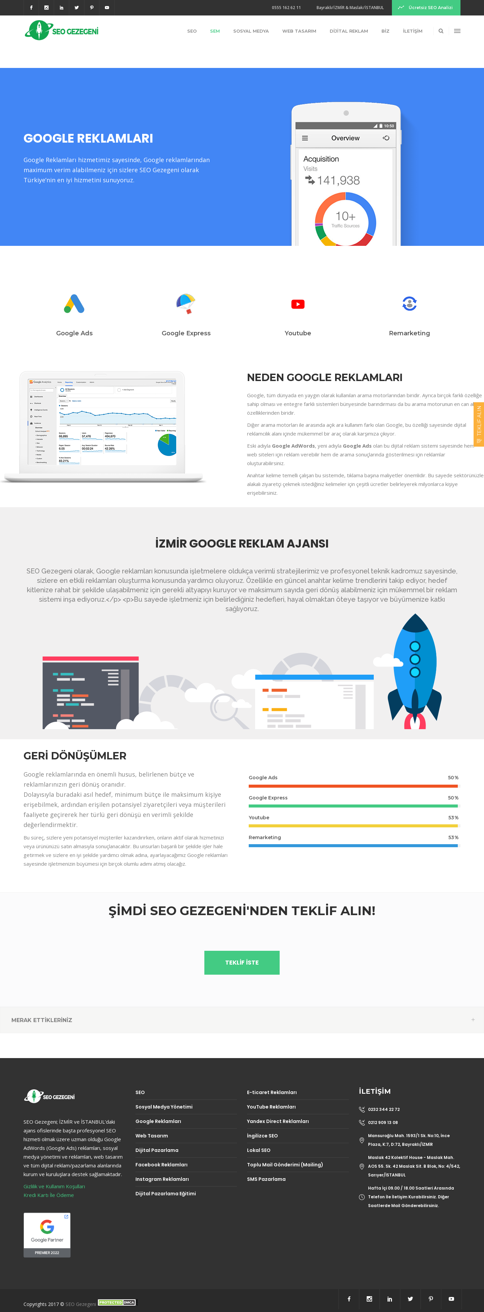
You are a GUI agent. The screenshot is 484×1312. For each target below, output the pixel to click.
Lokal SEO (259, 1150)
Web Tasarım (151, 1135)
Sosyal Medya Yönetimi (164, 1106)
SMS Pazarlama (266, 1179)
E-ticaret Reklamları (272, 1092)
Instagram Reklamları (162, 1179)
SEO (140, 1092)
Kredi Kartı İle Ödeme (49, 1195)
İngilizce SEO (262, 1135)
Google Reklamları (158, 1121)
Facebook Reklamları (161, 1164)
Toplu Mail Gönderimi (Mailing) (285, 1164)
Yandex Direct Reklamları (278, 1121)
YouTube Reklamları (271, 1106)
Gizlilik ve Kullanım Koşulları (54, 1186)
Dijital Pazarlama (156, 1150)
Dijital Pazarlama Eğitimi (165, 1193)
